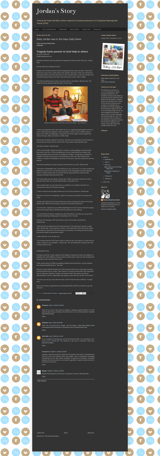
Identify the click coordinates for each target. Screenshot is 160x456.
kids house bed (83, 373)
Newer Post (40, 433)
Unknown (45, 305)
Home (37, 29)
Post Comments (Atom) (52, 436)
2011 (105, 182)
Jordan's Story (56, 11)
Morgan (44, 371)
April (106, 162)
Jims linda (45, 336)
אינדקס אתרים (52, 362)
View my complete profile (108, 209)
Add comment (41, 381)
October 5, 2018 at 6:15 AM (58, 351)
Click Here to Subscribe (108, 82)
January (107, 178)
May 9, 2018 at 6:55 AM (56, 322)
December (108, 159)
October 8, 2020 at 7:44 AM (55, 371)
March (107, 165)
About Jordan (74, 29)
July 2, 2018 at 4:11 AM (56, 336)
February (107, 176)
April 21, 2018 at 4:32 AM (56, 305)
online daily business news (86, 325)
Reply (43, 316)
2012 (105, 157)
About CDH (86, 29)
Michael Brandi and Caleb (111, 200)
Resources (97, 29)
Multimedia (63, 29)
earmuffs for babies (47, 343)
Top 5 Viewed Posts (49, 29)
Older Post (91, 433)
